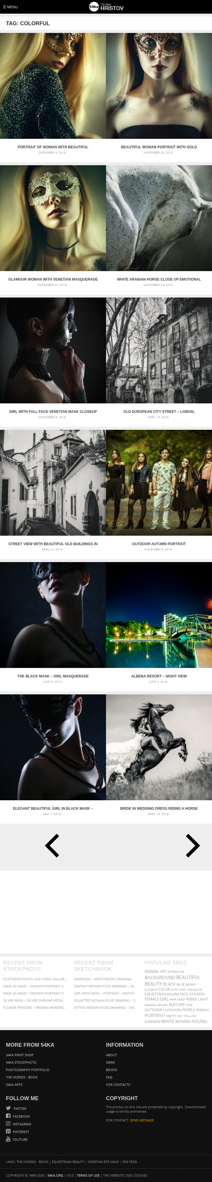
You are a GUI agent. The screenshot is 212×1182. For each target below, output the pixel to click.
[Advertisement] (106, 912)
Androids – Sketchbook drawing (103, 979)
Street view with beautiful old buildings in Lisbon (53, 544)
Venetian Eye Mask (103, 1161)
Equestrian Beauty (68, 1161)
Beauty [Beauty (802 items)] (153, 984)
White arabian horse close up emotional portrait (159, 279)
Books (111, 1070)
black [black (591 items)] (169, 984)
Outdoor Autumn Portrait (159, 544)
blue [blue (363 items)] (181, 984)
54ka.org (55, 1175)
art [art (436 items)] (163, 971)
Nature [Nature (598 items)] (177, 1004)
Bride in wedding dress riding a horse (159, 808)
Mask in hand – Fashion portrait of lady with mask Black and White (35, 986)
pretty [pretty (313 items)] (171, 1016)
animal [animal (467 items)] (152, 971)
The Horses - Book (22, 1077)
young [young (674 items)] (199, 1021)
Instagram (21, 1124)
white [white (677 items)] (167, 1021)
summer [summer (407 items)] (152, 1021)
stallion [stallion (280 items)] (189, 1016)
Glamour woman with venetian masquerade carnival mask (53, 279)
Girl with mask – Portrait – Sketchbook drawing (106, 993)
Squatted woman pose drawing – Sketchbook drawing (106, 1000)
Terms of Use (88, 1175)
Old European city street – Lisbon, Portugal (159, 412)
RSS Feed (130, 1161)
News (110, 1062)
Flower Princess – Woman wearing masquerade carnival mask (35, 1007)
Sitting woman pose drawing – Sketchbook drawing (106, 1007)
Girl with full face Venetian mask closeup (53, 412)
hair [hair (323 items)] (173, 999)
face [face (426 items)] (184, 994)
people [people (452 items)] (188, 1009)
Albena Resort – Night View (159, 676)
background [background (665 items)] (160, 977)
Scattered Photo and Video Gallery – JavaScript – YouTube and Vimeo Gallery (35, 979)
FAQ (109, 1077)
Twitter (19, 1108)
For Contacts (118, 1084)
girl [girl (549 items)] (164, 999)
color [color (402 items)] (164, 989)
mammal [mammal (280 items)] (151, 1005)
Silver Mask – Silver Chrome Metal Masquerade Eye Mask (35, 1000)
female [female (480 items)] (152, 999)
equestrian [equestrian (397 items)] (155, 994)
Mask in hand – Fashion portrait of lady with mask (35, 993)
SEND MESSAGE (142, 1120)
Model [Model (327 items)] (163, 1005)
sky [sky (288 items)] (180, 1016)
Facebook (21, 1116)
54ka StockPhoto (21, 1062)
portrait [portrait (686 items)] (155, 1015)
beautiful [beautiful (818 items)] (188, 977)
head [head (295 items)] (181, 999)
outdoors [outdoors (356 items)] (172, 1010)
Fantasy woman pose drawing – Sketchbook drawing (106, 986)
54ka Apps (14, 1084)
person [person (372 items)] (202, 1010)
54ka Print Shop (20, 1055)
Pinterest (20, 1131)
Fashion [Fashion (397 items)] (197, 994)
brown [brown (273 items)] (191, 985)
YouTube (20, 1139)
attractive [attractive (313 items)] (175, 972)
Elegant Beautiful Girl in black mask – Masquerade (53, 808)
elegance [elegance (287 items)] (194, 990)
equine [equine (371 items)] (173, 994)
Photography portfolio (28, 1070)
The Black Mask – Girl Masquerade (53, 676)
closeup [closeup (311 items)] (151, 989)
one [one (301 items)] (189, 1005)
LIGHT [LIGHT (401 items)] (203, 999)
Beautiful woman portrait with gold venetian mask (159, 147)
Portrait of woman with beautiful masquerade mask (53, 147)
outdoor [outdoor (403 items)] (153, 1010)
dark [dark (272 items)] (182, 990)
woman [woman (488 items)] (183, 1021)
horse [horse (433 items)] (191, 999)
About (111, 1055)
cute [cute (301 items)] (174, 990)
